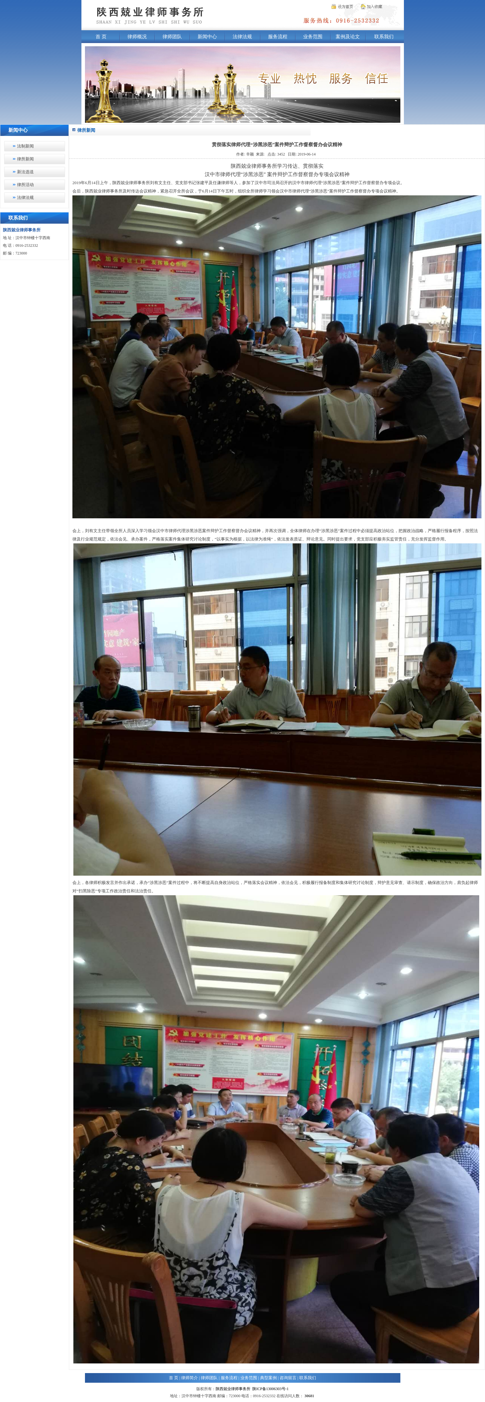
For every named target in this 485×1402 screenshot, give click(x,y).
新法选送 (25, 171)
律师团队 (172, 36)
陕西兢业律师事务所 (233, 1389)
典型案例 (268, 1377)
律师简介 (189, 1377)
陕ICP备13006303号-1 (270, 1389)
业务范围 (312, 36)
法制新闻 (25, 146)
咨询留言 (288, 1377)
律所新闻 (25, 158)
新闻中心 (207, 36)
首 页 (101, 36)
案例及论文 (348, 36)
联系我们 (384, 36)
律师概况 (137, 36)
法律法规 (242, 36)
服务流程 (277, 36)
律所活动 (25, 184)
